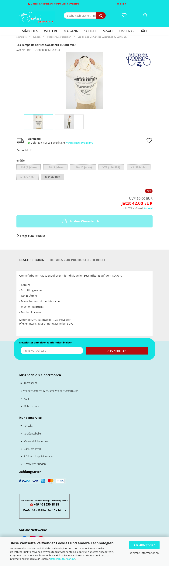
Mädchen (30, 31)
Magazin (71, 31)
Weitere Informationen (144, 553)
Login (121, 3)
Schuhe (91, 31)
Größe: (20, 160)
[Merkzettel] (124, 15)
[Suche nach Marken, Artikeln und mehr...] (101, 15)
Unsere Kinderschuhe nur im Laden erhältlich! (53, 3)
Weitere (51, 31)
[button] (145, 15)
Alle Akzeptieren (144, 545)
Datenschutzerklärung (62, 559)
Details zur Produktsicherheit (77, 260)
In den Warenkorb (80, 221)
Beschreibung (31, 260)
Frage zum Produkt (32, 236)
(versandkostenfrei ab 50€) (79, 142)
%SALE (108, 31)
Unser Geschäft (133, 31)
